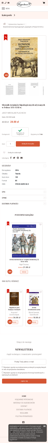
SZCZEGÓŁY (6, 166)
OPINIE (4, 198)
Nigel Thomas (24, 264)
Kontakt (24, 406)
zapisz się (24, 381)
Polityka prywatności (24, 416)
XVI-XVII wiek (10, 117)
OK (44, 426)
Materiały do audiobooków (24, 403)
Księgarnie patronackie (24, 399)
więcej (24, 272)
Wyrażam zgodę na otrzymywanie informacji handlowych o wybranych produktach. (23, 374)
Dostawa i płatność (24, 410)
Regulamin (24, 413)
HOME (24, 396)
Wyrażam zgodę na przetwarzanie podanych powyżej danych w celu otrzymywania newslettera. (24, 368)
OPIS (3, 192)
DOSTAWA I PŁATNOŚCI (10, 204)
